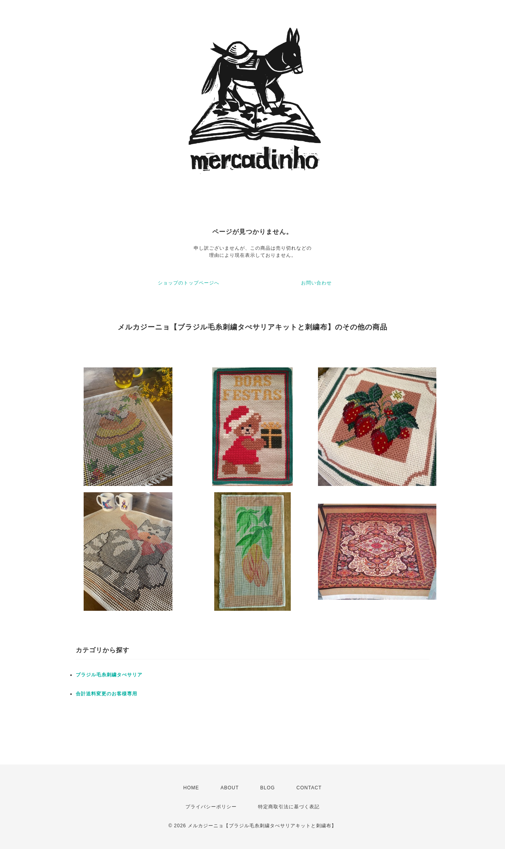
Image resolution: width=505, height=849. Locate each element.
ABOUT (230, 788)
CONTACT (309, 788)
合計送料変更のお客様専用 (106, 694)
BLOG (267, 788)
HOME (191, 788)
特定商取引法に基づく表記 (289, 806)
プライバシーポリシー (211, 806)
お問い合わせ (316, 283)
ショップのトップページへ (188, 283)
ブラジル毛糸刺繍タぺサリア (109, 675)
